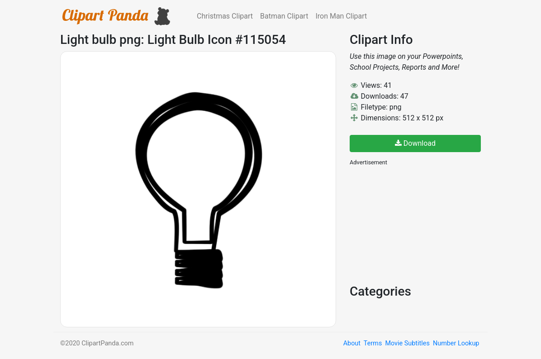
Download (415, 143)
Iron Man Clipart (341, 16)
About (352, 343)
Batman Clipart (284, 16)
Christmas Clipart (225, 16)
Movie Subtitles (407, 343)
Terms (373, 343)
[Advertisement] (417, 224)
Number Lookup (456, 343)
